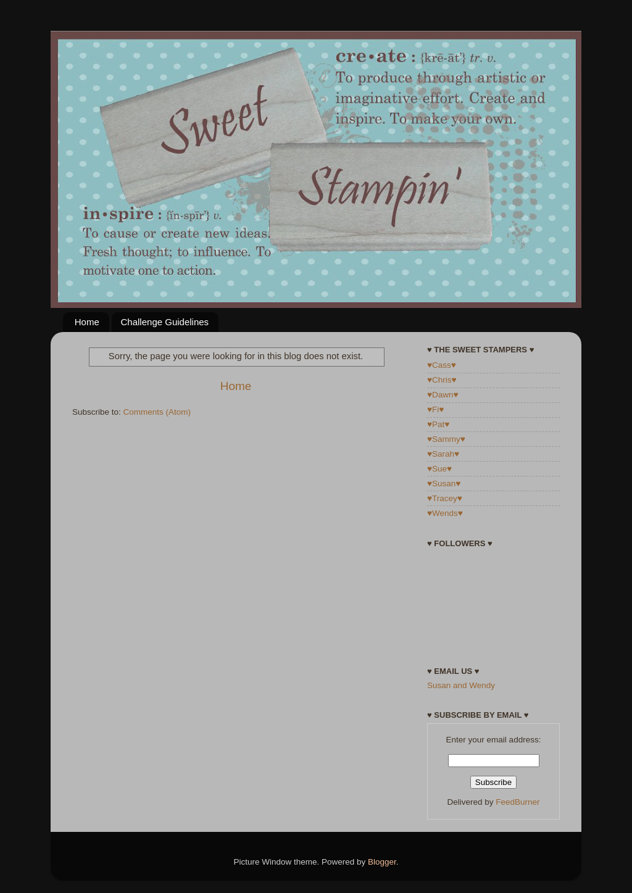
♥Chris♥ (442, 379)
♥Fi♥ (435, 409)
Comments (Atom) (157, 412)
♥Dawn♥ (443, 394)
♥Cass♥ (441, 365)
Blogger (382, 861)
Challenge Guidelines (165, 322)
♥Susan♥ (443, 483)
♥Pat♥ (438, 424)
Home (87, 322)
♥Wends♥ (445, 513)
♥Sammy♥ (446, 439)
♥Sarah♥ (443, 454)
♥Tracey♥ (444, 498)
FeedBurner (517, 802)
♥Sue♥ (439, 468)
